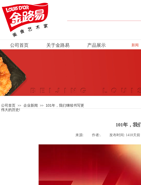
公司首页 (8, 105)
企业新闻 (30, 105)
